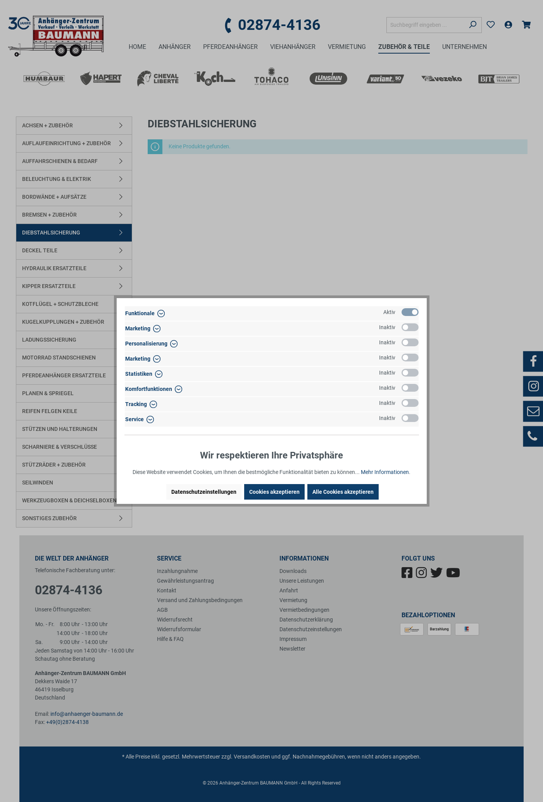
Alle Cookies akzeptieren (343, 492)
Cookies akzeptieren (274, 492)
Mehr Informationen (385, 472)
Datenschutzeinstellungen (203, 492)
